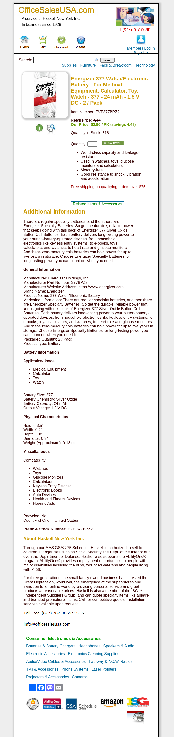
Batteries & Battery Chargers (51, 646)
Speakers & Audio (118, 646)
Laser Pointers (103, 669)
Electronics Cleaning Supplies (93, 654)
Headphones (90, 646)
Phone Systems (74, 669)
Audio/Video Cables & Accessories (56, 661)
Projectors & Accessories (47, 677)
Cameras (80, 677)
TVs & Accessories (42, 669)
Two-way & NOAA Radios (110, 661)
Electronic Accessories (45, 654)
